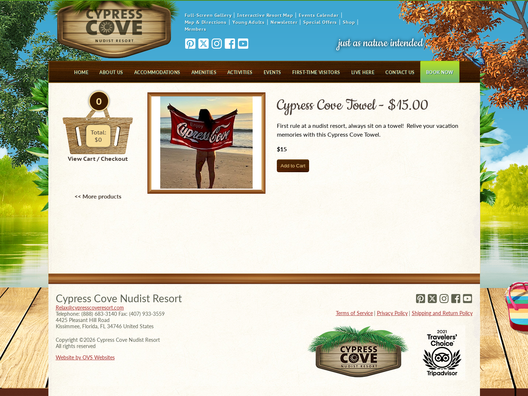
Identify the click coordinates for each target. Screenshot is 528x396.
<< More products (97, 196)
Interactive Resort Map (265, 15)
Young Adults (248, 22)
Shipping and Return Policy (442, 313)
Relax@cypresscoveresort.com (90, 307)
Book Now (440, 72)
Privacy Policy (392, 313)
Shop (349, 22)
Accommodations (157, 72)
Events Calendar (319, 15)
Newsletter (284, 22)
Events (272, 72)
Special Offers (320, 22)
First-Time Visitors (316, 72)
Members (195, 29)
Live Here (362, 72)
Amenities (203, 72)
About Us (111, 72)
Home (81, 72)
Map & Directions (206, 22)
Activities (240, 72)
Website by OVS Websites (85, 357)
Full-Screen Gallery (208, 15)
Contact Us (400, 72)
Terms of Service (354, 313)
